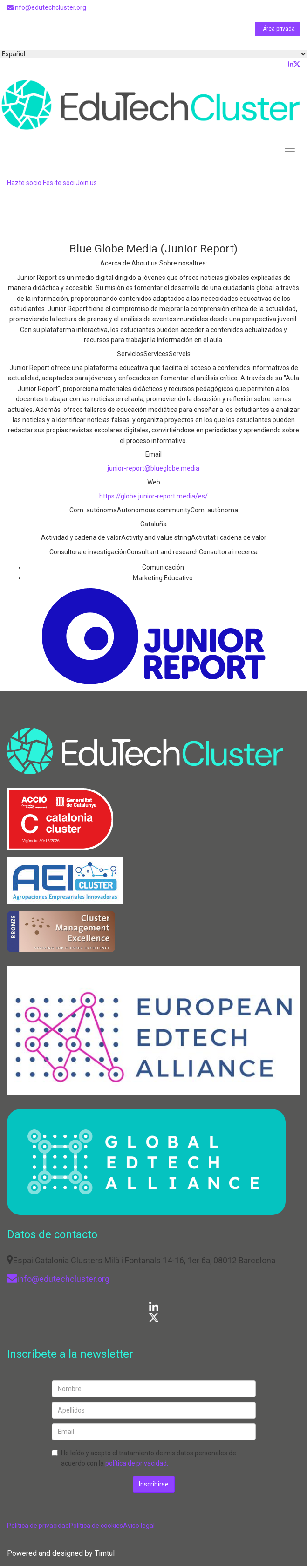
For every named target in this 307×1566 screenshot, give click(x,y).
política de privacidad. (136, 1463)
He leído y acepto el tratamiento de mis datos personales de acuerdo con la (148, 1458)
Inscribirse (154, 1484)
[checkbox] (55, 1453)
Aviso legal (139, 1525)
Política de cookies (96, 1525)
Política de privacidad (38, 1525)
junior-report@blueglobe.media (153, 468)
